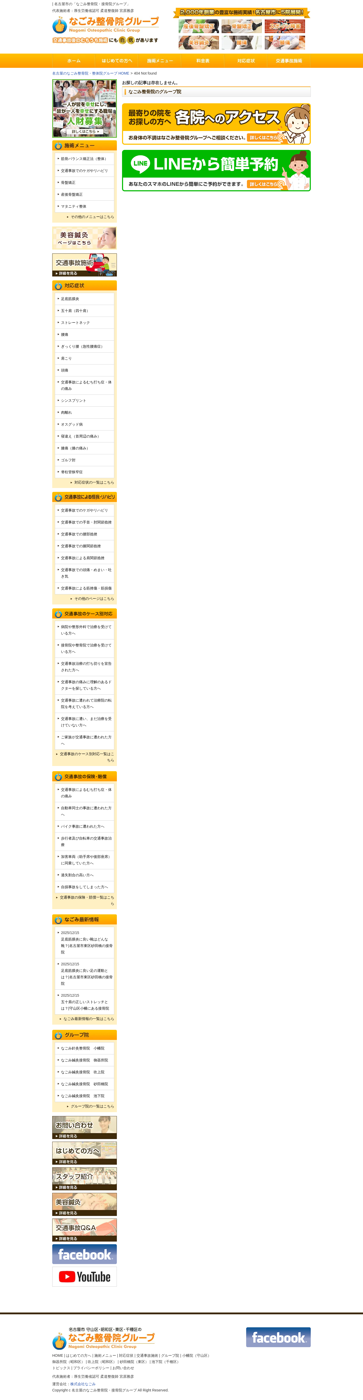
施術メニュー (105, 1355)
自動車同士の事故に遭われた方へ (86, 811)
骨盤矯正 (68, 182)
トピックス (61, 1368)
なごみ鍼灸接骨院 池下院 (82, 1096)
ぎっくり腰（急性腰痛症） (82, 346)
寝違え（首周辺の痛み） (81, 436)
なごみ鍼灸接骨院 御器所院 (84, 1060)
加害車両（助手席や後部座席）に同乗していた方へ (86, 860)
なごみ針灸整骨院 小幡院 (82, 1048)
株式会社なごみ (83, 1384)
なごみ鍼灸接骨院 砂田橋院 (84, 1084)
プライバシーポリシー (91, 1368)
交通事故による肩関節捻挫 (82, 558)
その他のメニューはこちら (92, 217)
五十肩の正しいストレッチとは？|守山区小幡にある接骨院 (85, 1005)
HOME (57, 1355)
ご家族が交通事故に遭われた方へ (86, 740)
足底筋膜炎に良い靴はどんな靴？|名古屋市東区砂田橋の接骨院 (87, 945)
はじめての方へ (78, 1355)
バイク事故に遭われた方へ (82, 826)
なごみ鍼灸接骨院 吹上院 (82, 1072)
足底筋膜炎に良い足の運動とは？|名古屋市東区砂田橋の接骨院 (87, 977)
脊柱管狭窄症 (72, 472)
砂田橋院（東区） (134, 1362)
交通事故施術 (147, 1355)
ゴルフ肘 (68, 460)
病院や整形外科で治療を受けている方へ (86, 630)
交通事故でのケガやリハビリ (84, 171)
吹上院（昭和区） (102, 1362)
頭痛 (64, 370)
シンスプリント (73, 400)
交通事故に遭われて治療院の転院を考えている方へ (86, 703)
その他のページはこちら (94, 598)
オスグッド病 (72, 424)
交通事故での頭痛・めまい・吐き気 (86, 573)
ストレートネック (75, 322)
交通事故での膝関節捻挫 (81, 546)
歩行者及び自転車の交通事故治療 (86, 841)
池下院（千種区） (166, 1362)
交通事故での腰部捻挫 (79, 534)
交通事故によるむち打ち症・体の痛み (86, 385)
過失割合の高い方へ (77, 875)
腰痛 (64, 334)
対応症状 (126, 1355)
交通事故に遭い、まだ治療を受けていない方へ (86, 722)
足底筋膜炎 (70, 299)
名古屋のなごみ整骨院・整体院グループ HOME (90, 73)
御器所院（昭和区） (68, 1362)
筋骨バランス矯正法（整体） (84, 159)
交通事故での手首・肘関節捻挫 (86, 522)
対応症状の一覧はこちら (94, 482)
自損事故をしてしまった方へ (84, 887)
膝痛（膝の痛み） (75, 448)
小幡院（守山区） (196, 1355)
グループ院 (170, 1355)
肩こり (66, 358)
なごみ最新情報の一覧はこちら (89, 1019)
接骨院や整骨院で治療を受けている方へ (86, 648)
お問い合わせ (123, 1368)
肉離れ (66, 412)
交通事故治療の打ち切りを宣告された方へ (86, 666)
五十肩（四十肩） (75, 311)
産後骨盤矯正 (72, 194)
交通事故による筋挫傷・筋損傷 (86, 588)
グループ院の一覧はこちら (92, 1106)
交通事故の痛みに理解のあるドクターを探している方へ (86, 685)
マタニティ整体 (73, 206)
